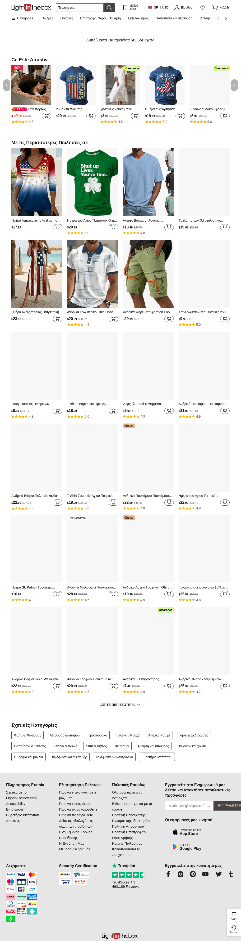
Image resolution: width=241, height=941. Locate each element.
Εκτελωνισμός (138, 18)
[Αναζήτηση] (80, 7)
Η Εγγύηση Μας (71, 843)
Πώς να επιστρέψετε (75, 804)
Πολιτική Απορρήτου (128, 826)
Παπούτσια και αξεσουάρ (174, 18)
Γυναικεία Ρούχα (128, 735)
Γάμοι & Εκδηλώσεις (193, 735)
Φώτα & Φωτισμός (27, 735)
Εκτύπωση (14, 809)
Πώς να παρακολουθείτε (78, 809)
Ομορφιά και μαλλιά (28, 757)
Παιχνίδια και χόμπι (191, 746)
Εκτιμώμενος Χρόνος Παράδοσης (75, 835)
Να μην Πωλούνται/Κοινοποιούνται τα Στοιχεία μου (127, 849)
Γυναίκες (66, 18)
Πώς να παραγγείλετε (76, 815)
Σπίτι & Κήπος (96, 746)
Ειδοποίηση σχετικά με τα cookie (132, 806)
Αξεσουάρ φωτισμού (64, 735)
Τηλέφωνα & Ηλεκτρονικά (114, 757)
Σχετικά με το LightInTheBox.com (21, 795)
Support (234, 932)
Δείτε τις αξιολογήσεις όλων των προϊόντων (76, 823)
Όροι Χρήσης (122, 838)
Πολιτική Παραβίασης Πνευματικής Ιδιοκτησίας (131, 818)
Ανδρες (48, 18)
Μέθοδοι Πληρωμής (74, 849)
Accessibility (15, 804)
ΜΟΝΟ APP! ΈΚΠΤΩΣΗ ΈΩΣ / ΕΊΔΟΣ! (136, 7)
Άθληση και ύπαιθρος (153, 746)
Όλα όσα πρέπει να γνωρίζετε (127, 795)
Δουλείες (13, 821)
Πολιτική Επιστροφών (129, 832)
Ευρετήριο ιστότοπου (157, 757)
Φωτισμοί (122, 746)
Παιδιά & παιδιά (65, 746)
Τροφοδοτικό (97, 735)
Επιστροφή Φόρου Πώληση (100, 18)
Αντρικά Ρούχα (159, 735)
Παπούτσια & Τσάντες (30, 746)
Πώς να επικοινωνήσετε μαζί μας (77, 795)
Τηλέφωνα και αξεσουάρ (69, 757)
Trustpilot (123, 865)
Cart (236, 915)
